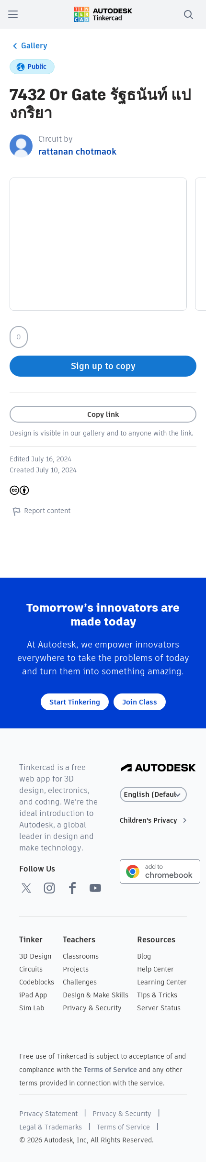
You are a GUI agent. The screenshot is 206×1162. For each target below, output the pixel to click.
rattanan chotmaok (77, 151)
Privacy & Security (92, 1008)
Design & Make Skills (95, 995)
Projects (76, 969)
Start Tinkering (74, 702)
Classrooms (81, 956)
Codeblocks (36, 982)
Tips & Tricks (157, 995)
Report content (40, 511)
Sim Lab (31, 1008)
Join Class (139, 702)
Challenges (80, 982)
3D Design (35, 956)
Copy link (103, 414)
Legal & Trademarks (50, 1127)
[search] (188, 14)
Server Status (159, 1008)
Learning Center (162, 982)
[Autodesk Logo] (158, 768)
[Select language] (153, 795)
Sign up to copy (103, 366)
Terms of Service (110, 1069)
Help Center (155, 969)
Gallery (28, 46)
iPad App (33, 995)
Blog (144, 956)
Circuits (31, 969)
